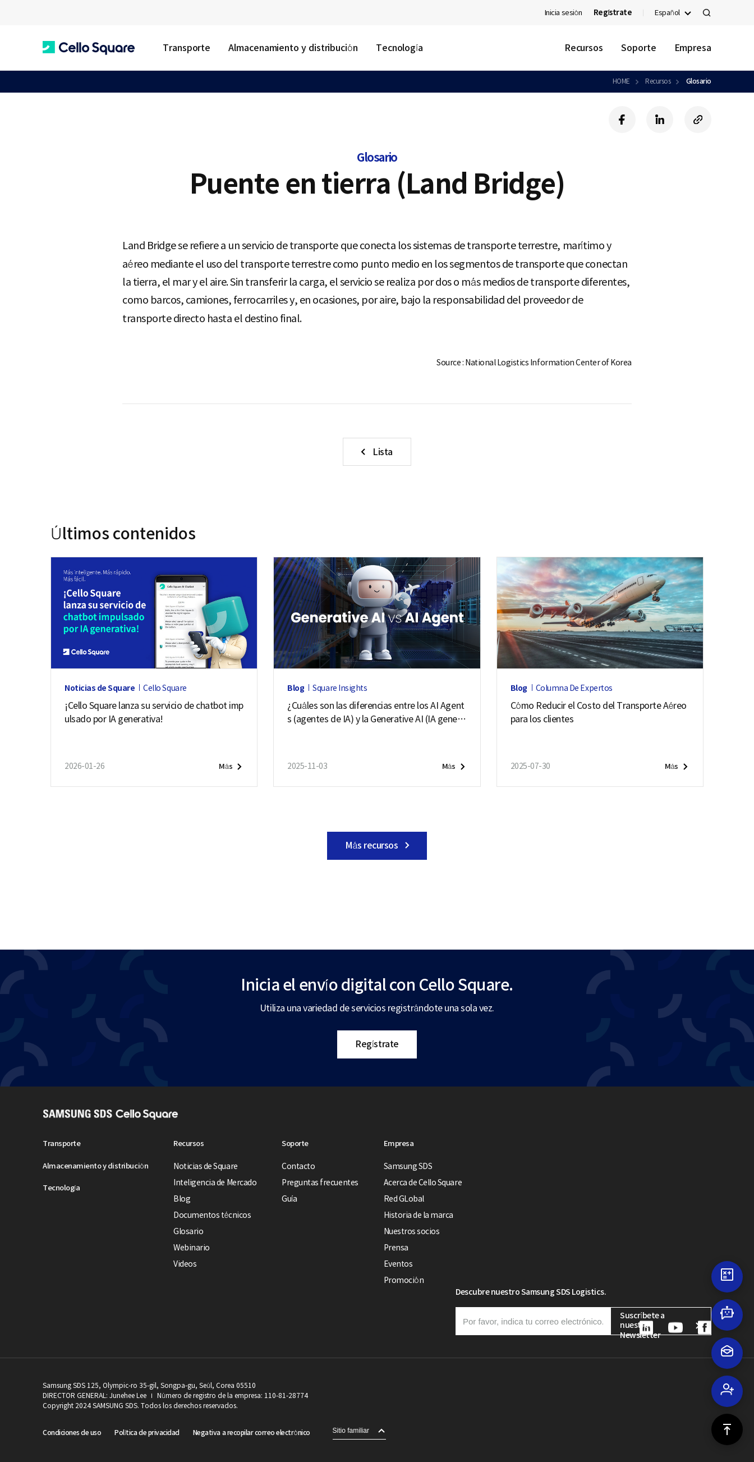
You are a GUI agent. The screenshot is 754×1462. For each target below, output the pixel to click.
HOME (621, 81)
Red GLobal (404, 1199)
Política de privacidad (146, 1432)
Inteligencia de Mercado (214, 1182)
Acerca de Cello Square (423, 1182)
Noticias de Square (205, 1166)
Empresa (692, 47)
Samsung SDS (408, 1166)
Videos (184, 1264)
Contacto (298, 1166)
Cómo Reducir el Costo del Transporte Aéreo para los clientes (599, 712)
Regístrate (376, 1043)
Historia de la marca (418, 1215)
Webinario (191, 1248)
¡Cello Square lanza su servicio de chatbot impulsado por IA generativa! (154, 712)
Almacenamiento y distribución (293, 47)
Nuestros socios (412, 1231)
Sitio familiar (351, 1430)
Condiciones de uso (72, 1432)
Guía (289, 1199)
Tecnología (399, 47)
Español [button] (667, 12)
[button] (89, 48)
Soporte (638, 47)
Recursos (583, 47)
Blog (181, 1199)
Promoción (404, 1280)
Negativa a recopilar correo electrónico (251, 1432)
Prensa (396, 1248)
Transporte (186, 47)
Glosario (698, 81)
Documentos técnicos (212, 1215)
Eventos (398, 1264)
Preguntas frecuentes (320, 1182)
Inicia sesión (563, 12)
